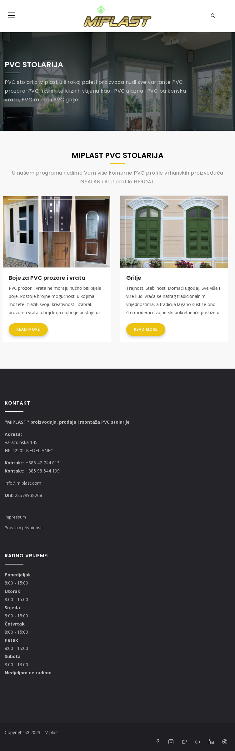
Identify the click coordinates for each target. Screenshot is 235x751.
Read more (30, 329)
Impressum (15, 517)
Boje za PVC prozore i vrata (49, 278)
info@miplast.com (23, 483)
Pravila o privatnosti (23, 527)
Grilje (135, 278)
